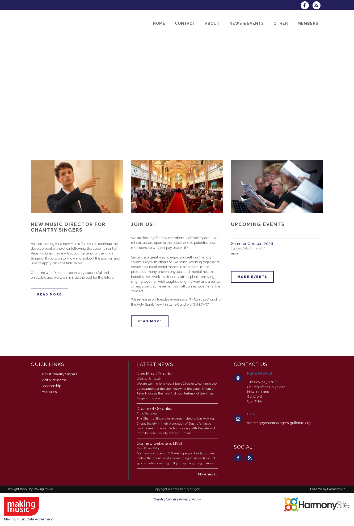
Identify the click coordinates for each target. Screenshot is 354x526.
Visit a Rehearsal (54, 380)
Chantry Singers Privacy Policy (177, 499)
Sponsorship (51, 386)
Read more (49, 294)
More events (252, 277)
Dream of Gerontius (155, 408)
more (234, 253)
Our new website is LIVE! (159, 443)
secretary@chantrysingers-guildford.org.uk (281, 423)
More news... (208, 474)
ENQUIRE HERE (22, 350)
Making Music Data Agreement (28, 519)
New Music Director (155, 373)
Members (49, 392)
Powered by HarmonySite (327, 489)
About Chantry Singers (59, 374)
